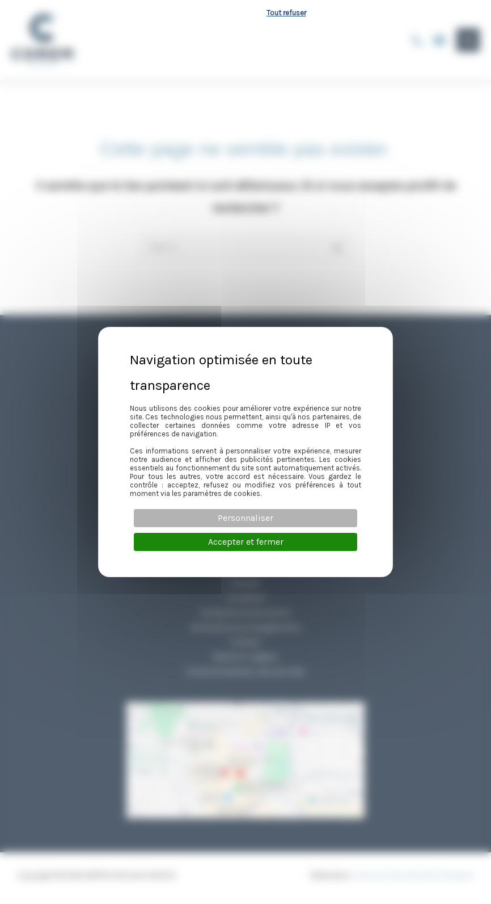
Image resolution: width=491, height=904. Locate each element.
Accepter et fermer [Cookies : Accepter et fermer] (245, 541)
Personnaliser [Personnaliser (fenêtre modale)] (245, 517)
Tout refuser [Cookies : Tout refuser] (286, 13)
